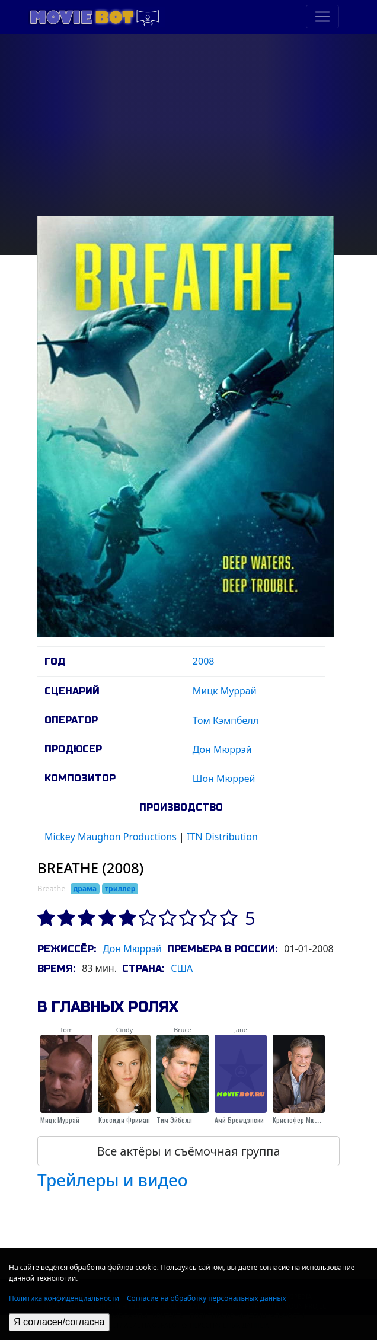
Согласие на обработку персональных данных (206, 1298)
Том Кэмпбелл (225, 720)
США (182, 968)
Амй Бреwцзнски (239, 1120)
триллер (120, 888)
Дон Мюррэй (222, 749)
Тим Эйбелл (174, 1120)
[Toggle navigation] (322, 16)
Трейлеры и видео (112, 1180)
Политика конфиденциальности (64, 1298)
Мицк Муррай (225, 690)
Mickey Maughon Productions (110, 836)
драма (85, 888)
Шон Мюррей (224, 778)
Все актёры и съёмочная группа (188, 1151)
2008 (204, 661)
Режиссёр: (66, 949)
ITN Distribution (222, 836)
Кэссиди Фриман (124, 1120)
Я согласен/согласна (59, 1322)
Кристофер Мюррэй (301, 1120)
